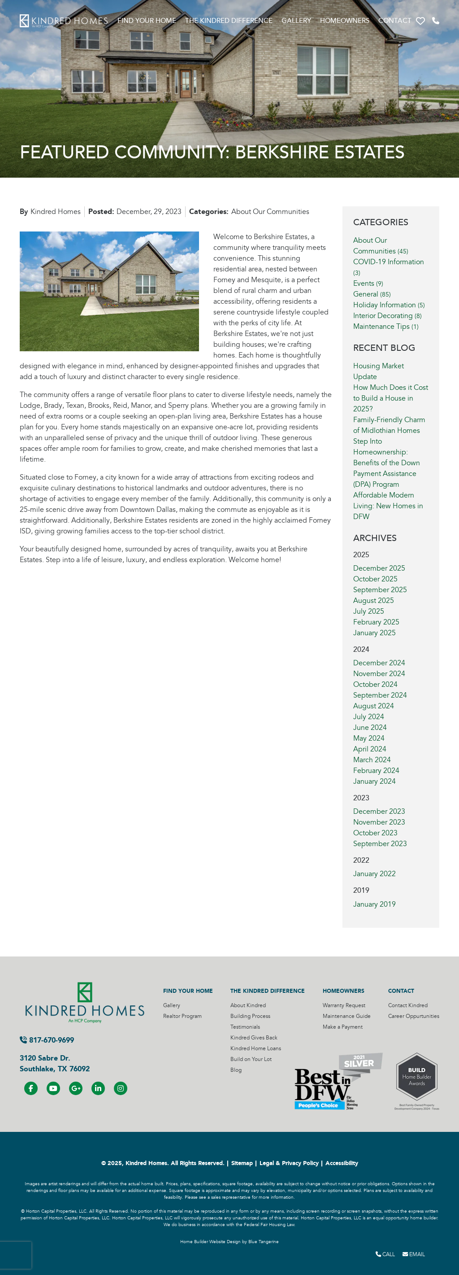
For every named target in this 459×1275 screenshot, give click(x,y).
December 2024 (379, 663)
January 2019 (374, 904)
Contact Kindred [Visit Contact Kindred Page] (408, 1005)
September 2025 (380, 589)
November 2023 (379, 822)
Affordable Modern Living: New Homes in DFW (388, 506)
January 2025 (374, 633)
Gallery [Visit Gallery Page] (296, 21)
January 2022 (374, 873)
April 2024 (369, 749)
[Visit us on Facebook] (31, 1088)
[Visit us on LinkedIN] (98, 1088)
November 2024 (379, 673)
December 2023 (379, 811)
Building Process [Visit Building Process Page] (250, 1016)
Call (385, 1254)
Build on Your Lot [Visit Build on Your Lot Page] (251, 1059)
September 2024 (380, 695)
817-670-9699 (47, 1040)
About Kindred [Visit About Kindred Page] (248, 1005)
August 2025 (373, 600)
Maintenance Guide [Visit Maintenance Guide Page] (347, 1016)
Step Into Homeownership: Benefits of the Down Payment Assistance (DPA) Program (386, 463)
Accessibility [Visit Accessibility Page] (341, 1163)
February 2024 (376, 770)
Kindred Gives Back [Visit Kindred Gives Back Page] (253, 1038)
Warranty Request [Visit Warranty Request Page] (344, 1005)
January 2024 (374, 781)
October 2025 (375, 579)
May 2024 (369, 738)
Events (368, 283)
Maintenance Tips (386, 326)
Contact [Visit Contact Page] (394, 21)
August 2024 (373, 706)
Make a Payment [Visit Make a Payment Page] (343, 1027)
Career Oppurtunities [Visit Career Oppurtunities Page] (413, 1016)
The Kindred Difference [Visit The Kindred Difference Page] (229, 21)
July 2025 (368, 611)
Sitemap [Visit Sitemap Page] (242, 1163)
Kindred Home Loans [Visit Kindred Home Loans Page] (255, 1048)
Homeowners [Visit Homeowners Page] (344, 21)
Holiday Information (389, 305)
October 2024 (375, 684)
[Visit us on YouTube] (53, 1088)
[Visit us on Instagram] (120, 1088)
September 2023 (380, 843)
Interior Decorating (387, 315)
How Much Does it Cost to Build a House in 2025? (390, 398)
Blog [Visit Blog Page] (236, 1070)
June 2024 (370, 727)
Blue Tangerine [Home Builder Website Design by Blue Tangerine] (263, 1241)
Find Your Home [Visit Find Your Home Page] (146, 21)
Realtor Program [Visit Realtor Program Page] (182, 1016)
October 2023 (375, 833)
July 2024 (368, 716)
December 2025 (379, 568)
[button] (420, 21)
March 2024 (372, 759)
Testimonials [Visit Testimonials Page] (245, 1027)
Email (414, 1254)
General (372, 294)
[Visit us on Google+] (75, 1088)
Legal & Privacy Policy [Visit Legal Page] (289, 1163)
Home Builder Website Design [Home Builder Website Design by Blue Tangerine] (210, 1241)
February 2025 (376, 622)
